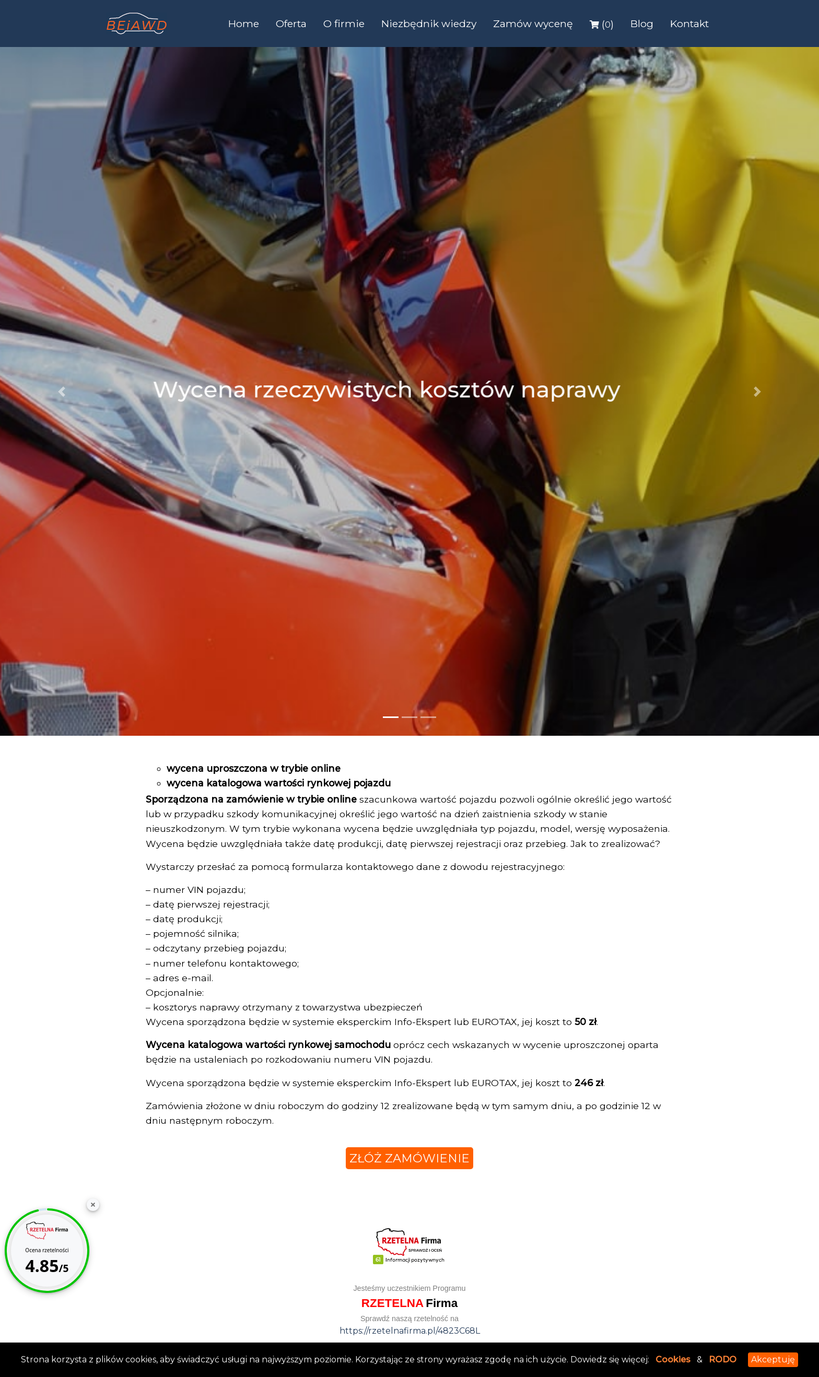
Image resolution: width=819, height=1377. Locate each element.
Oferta (291, 23)
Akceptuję (773, 1359)
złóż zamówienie (409, 1158)
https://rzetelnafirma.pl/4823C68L (410, 1331)
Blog (641, 23)
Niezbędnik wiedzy (428, 23)
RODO (722, 1359)
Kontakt (689, 23)
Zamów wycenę (533, 23)
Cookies (673, 1359)
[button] (61, 391)
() (602, 24)
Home (243, 23)
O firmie (344, 23)
